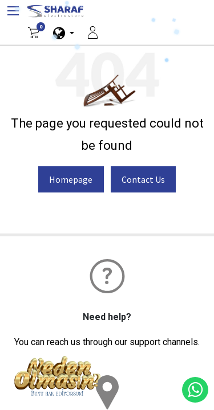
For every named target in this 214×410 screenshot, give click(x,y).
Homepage (70, 179)
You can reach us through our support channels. (107, 342)
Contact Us (143, 179)
